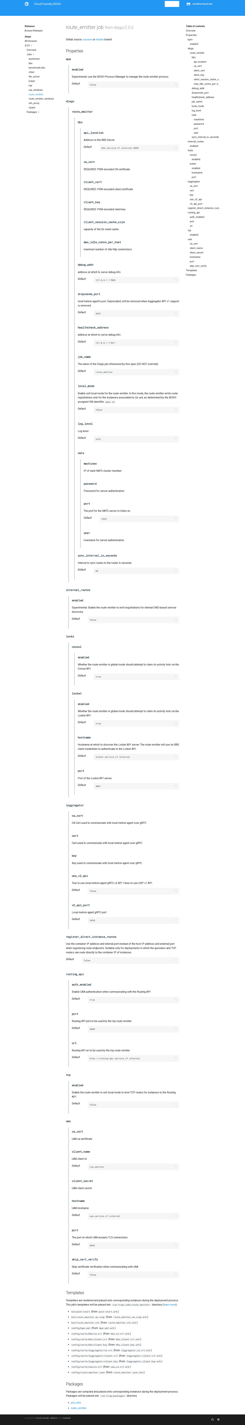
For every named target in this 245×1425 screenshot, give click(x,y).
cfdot (31, 72)
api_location (200, 61)
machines (199, 119)
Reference (67, 12)
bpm (190, 39)
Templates (191, 270)
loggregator (194, 181)
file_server (34, 76)
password (199, 124)
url (191, 226)
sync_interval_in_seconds (205, 137)
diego (28, 36)
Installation (41, 12)
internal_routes (196, 141)
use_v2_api (196, 199)
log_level (196, 110)
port (196, 128)
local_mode (198, 106)
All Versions (31, 41)
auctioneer (34, 59)
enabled (194, 44)
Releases (97, 12)
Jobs (29, 54)
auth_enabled (197, 217)
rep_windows (36, 90)
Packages (32, 112)
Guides (54, 12)
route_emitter (36, 94)
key (191, 195)
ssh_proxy (34, 103)
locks (190, 150)
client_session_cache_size (207, 79)
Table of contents (195, 26)
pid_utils (76, 1402)
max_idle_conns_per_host (207, 84)
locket (32, 81)
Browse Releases (34, 30)
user (196, 132)
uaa (190, 239)
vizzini (32, 107)
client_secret (196, 252)
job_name (197, 101)
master (100, 39)
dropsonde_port (200, 92)
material (66, 1418)
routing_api (194, 212)
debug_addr (198, 88)
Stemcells (83, 12)
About (28, 12)
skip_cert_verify (198, 266)
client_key (199, 75)
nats (194, 115)
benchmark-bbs (37, 67)
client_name (196, 248)
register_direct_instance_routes (204, 208)
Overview (31, 50)
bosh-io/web (43, 1418)
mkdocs (54, 1418)
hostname (197, 172)
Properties (191, 35)
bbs (30, 63)
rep (30, 85)
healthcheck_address (203, 97)
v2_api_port (196, 203)
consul (193, 155)
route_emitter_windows (41, 98)
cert (192, 190)
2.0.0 (27, 45)
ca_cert (198, 66)
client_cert (199, 70)
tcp (189, 230)
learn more (170, 1304)
